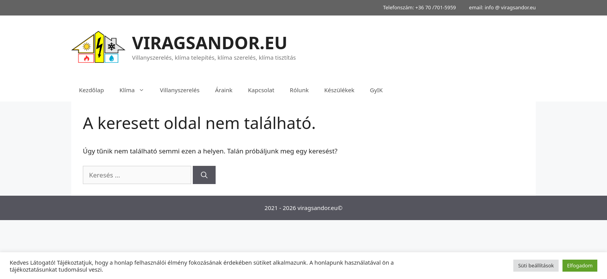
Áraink (223, 90)
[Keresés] (204, 175)
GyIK (376, 90)
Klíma (135, 90)
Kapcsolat (261, 90)
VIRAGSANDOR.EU (210, 42)
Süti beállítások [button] (536, 265)
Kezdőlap (91, 90)
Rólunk (299, 90)
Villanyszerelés (180, 90)
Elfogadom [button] (580, 265)
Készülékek (339, 90)
